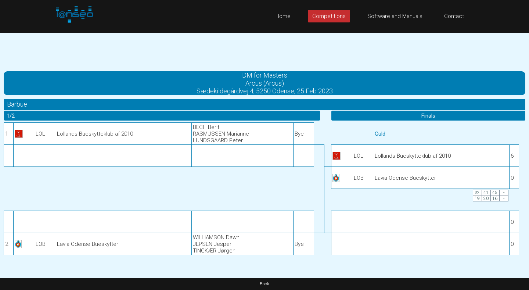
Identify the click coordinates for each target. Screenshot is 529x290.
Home (283, 16)
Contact (454, 16)
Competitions (329, 16)
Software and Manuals (394, 16)
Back (264, 284)
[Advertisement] (264, 49)
